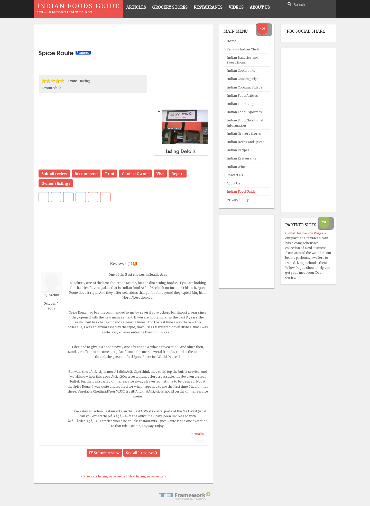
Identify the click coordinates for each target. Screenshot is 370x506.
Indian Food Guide (241, 191)
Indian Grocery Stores (244, 134)
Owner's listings (55, 183)
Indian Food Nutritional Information (245, 122)
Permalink (197, 434)
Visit (160, 173)
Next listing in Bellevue (147, 476)
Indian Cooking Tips (242, 79)
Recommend (86, 173)
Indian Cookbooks (241, 71)
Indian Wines (237, 167)
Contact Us (235, 175)
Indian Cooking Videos (244, 87)
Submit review (54, 173)
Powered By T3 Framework (185, 496)
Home (231, 41)
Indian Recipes (238, 150)
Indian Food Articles (242, 95)
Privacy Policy (238, 200)
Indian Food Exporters (244, 112)
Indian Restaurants (241, 158)
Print (109, 173)
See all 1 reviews (142, 452)
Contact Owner (135, 173)
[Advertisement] (123, 37)
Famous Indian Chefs (243, 49)
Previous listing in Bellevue (103, 476)
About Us (233, 183)
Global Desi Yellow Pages (304, 233)
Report (177, 173)
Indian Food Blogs (241, 104)
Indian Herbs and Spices (245, 142)
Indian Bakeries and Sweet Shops (242, 60)
